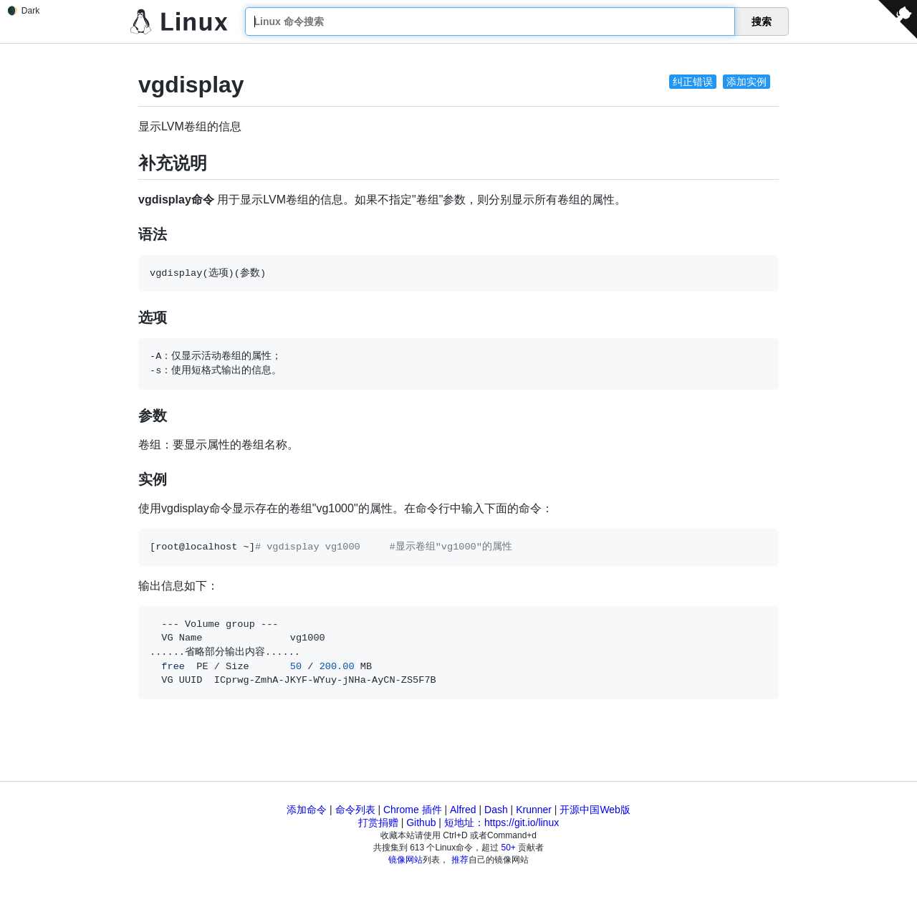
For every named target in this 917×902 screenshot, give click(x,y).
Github (421, 822)
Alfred (463, 809)
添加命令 (307, 809)
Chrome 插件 (412, 809)
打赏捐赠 (378, 822)
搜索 (762, 21)
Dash (496, 809)
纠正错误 (693, 81)
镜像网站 (405, 860)
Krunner (534, 809)
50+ (508, 848)
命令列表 (355, 809)
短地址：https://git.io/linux (501, 822)
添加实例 (746, 81)
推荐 (460, 860)
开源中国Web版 (595, 809)
